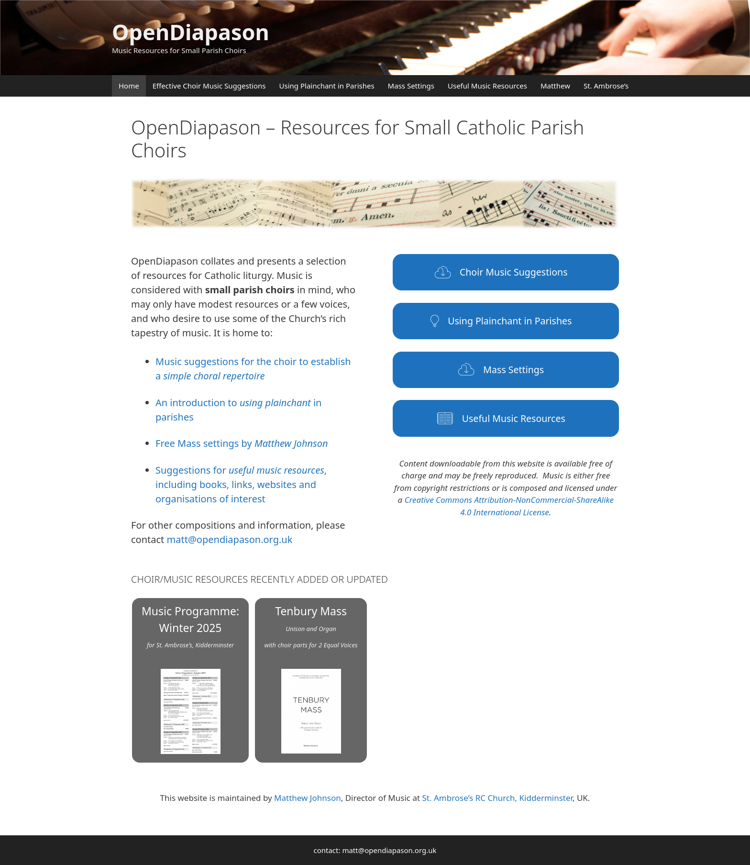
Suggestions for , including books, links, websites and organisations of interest (241, 484)
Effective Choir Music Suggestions (209, 85)
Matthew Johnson (307, 797)
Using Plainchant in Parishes (327, 85)
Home (129, 85)
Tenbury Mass (311, 678)
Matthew (555, 85)
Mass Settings (411, 85)
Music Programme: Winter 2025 (190, 678)
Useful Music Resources (487, 85)
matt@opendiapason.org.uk (230, 539)
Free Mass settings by (241, 443)
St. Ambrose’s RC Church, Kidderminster (497, 797)
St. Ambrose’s (606, 85)
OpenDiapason (190, 31)
